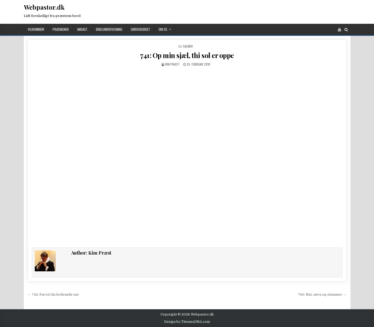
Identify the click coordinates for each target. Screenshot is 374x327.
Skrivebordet (140, 29)
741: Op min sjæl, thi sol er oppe (187, 55)
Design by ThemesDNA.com (187, 322)
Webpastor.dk (44, 7)
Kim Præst (172, 64)
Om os (163, 29)
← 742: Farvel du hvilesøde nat (53, 294)
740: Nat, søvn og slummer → (322, 294)
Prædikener (61, 29)
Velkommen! (36, 29)
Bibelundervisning (109, 29)
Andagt (82, 29)
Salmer (188, 46)
